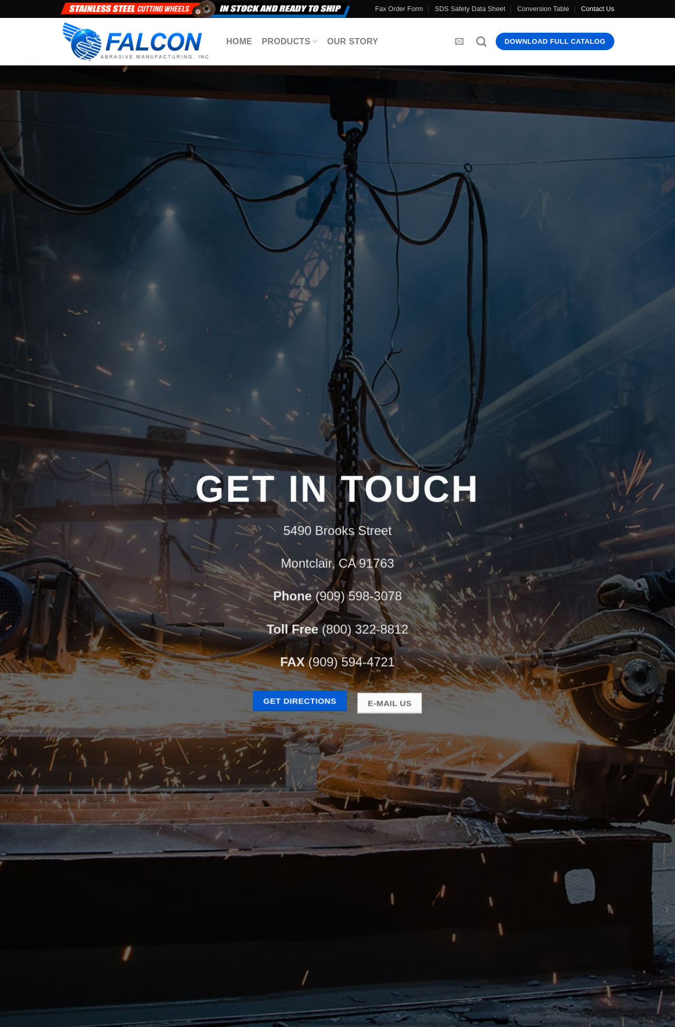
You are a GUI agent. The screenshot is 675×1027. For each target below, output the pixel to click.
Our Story (352, 41)
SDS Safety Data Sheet (470, 9)
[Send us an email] (459, 41)
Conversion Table (543, 9)
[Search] (481, 41)
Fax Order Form (399, 9)
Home (239, 41)
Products (289, 41)
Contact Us (597, 9)
